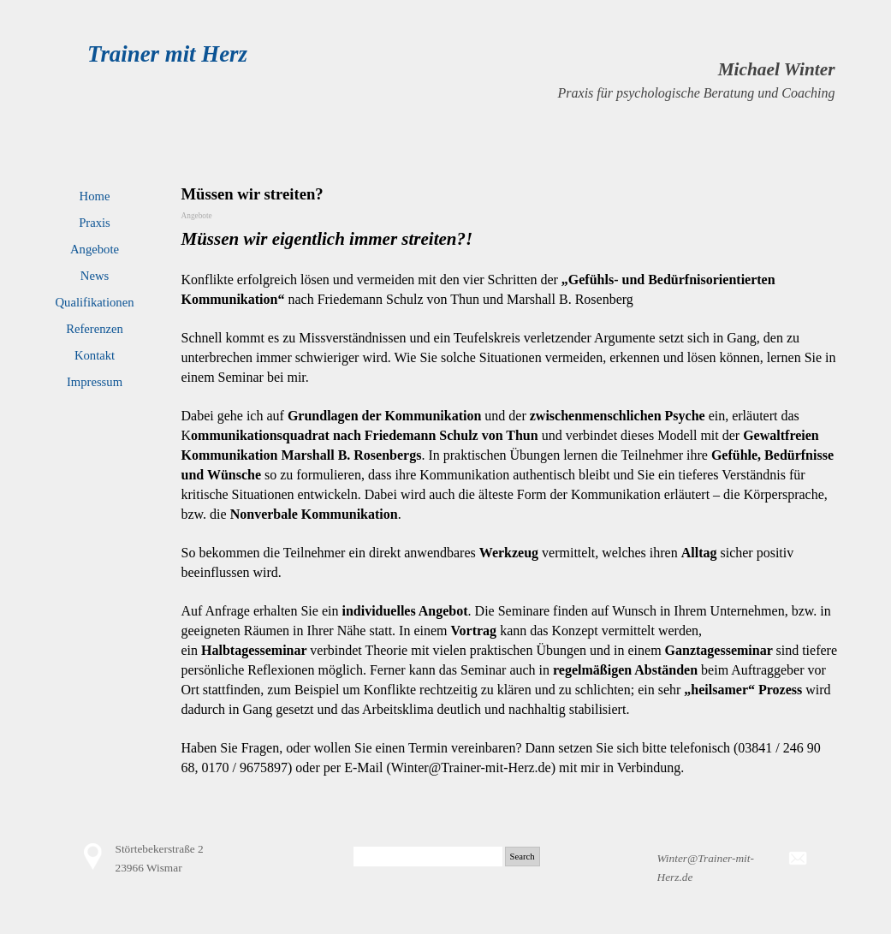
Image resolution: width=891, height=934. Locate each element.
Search (522, 856)
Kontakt (94, 355)
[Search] (427, 856)
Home (95, 196)
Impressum (94, 382)
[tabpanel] (559, 80)
